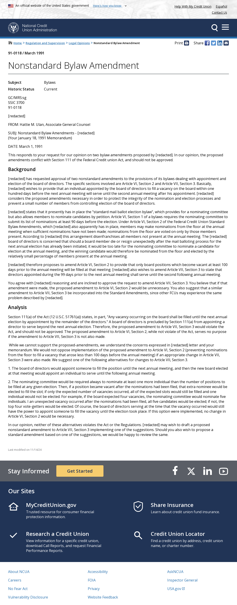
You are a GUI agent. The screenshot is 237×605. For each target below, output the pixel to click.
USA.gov (174, 588)
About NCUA (18, 571)
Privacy (94, 588)
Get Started (80, 471)
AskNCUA (175, 571)
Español (221, 6)
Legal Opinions (79, 43)
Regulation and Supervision (45, 43)
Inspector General (182, 580)
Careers (14, 580)
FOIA (92, 580)
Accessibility (98, 571)
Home (17, 43)
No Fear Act (18, 588)
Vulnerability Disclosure (28, 597)
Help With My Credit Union (192, 6)
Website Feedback (103, 597)
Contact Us (219, 12)
